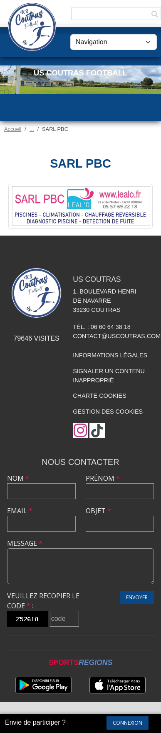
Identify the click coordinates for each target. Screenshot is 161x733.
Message (24, 543)
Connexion (127, 722)
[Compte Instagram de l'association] (80, 430)
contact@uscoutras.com (117, 336)
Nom (18, 478)
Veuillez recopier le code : (43, 600)
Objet (98, 510)
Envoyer (137, 597)
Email (19, 510)
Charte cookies (99, 395)
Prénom (103, 478)
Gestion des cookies (108, 411)
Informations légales (110, 355)
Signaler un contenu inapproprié (109, 376)
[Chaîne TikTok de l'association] (97, 430)
